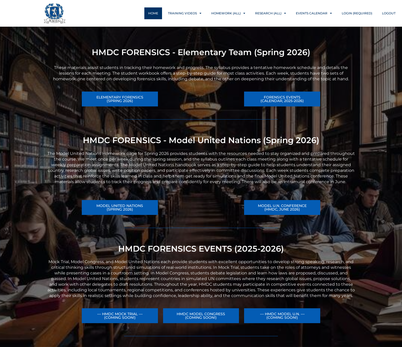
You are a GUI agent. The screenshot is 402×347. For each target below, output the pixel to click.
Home (153, 13)
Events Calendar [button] (314, 13)
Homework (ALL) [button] (228, 13)
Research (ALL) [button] (270, 13)
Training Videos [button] (185, 13)
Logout (389, 13)
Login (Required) (357, 13)
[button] (282, 207)
